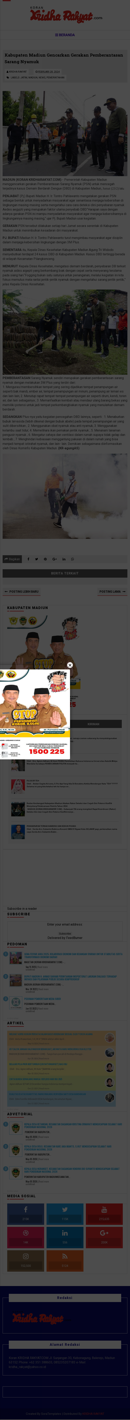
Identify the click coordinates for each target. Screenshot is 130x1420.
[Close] (65, 710)
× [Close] (70, 665)
